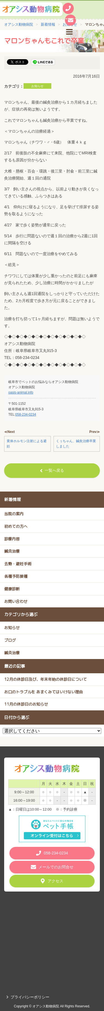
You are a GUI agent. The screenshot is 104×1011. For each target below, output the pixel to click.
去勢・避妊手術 (17, 563)
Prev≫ (94, 432)
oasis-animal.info (20, 392)
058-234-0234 (25, 414)
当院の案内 (14, 513)
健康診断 (12, 588)
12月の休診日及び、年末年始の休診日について (45, 679)
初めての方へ (15, 526)
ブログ (10, 640)
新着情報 (12, 499)
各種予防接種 (15, 576)
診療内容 (12, 539)
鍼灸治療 (12, 551)
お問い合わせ (15, 601)
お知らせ (37, 86)
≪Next (9, 432)
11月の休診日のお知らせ (26, 704)
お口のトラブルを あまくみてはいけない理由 (43, 691)
